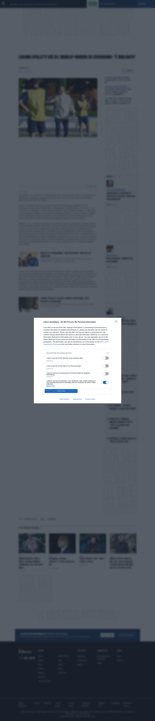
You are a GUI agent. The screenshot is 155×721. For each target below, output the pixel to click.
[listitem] (77, 353)
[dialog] (77, 360)
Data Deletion (64, 399)
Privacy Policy (90, 399)
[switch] (106, 358)
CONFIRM (61, 391)
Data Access (77, 399)
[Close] (117, 322)
